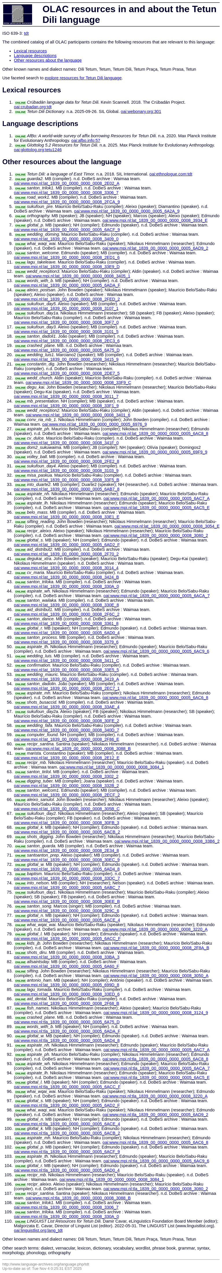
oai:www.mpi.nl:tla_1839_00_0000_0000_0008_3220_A (155, 1096)
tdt (26, 33)
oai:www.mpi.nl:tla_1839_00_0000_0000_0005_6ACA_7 (156, 1068)
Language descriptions (35, 55)
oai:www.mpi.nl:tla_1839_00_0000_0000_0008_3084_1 (111, 1179)
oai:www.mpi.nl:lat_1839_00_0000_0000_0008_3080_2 (155, 535)
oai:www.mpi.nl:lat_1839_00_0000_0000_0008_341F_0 (66, 442)
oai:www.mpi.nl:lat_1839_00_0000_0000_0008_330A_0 (66, 586)
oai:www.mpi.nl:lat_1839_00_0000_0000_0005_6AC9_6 (156, 651)
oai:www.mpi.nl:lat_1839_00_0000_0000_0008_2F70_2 (66, 554)
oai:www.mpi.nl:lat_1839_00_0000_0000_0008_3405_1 (78, 276)
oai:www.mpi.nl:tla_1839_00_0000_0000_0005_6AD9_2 (155, 1114)
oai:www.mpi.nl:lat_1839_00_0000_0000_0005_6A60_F (66, 966)
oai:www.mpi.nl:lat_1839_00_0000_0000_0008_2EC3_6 (67, 341)
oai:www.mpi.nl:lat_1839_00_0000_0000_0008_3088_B (78, 748)
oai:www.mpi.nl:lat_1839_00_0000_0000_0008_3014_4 (66, 568)
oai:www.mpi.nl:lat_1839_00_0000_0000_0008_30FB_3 (66, 822)
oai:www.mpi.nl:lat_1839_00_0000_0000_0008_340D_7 (66, 730)
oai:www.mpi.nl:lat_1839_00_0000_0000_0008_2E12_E (66, 758)
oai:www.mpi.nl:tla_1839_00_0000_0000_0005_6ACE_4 (67, 1124)
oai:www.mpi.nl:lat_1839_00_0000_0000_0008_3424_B (66, 577)
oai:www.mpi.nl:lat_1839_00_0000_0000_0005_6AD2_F (67, 544)
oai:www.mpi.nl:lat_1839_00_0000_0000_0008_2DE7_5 (67, 373)
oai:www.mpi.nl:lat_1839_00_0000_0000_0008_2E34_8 (66, 850)
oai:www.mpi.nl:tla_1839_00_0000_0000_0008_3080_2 (155, 1188)
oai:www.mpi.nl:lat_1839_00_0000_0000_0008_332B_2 (66, 785)
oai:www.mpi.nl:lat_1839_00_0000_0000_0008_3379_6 (66, 642)
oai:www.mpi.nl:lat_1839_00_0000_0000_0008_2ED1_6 (67, 257)
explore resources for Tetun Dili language (83, 78)
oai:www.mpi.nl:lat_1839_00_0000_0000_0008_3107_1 (66, 308)
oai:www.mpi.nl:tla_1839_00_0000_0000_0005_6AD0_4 (67, 1170)
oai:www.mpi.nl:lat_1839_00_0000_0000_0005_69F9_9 (155, 452)
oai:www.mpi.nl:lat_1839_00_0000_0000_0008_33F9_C (78, 382)
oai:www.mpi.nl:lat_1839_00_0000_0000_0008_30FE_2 (66, 720)
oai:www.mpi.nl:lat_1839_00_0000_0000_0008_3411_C (66, 660)
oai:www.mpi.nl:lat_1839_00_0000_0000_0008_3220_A (155, 929)
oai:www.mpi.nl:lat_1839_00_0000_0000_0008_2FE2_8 (66, 461)
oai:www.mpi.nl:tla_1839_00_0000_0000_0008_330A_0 (66, 1216)
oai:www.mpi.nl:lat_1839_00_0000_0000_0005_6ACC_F (67, 938)
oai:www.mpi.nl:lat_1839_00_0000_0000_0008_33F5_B (66, 480)
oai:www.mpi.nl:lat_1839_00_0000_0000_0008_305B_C (67, 808)
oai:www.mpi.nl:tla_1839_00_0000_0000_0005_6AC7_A (156, 1049)
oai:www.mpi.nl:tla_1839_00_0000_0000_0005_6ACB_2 (67, 1133)
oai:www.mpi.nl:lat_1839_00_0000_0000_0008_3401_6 (78, 415)
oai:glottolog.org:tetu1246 (38, 149)
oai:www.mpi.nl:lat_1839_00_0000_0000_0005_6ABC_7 (67, 887)
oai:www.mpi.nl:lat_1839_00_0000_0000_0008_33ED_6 (67, 994)
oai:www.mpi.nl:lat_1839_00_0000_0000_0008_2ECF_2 (67, 795)
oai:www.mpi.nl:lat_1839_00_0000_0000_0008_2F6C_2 (66, 614)
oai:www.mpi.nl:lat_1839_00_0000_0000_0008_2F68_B (66, 1003)
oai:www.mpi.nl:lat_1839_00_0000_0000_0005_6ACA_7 (156, 595)
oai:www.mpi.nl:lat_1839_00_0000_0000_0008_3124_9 (155, 1012)
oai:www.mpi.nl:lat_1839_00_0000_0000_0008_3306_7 (66, 192)
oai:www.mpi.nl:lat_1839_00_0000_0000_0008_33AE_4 (66, 707)
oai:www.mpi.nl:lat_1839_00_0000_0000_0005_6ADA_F (67, 285)
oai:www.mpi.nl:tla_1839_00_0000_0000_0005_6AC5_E (156, 1077)
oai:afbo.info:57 (85, 140)
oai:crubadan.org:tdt (32, 107)
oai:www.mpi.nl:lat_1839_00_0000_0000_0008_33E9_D (67, 266)
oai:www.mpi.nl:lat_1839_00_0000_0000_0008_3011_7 (66, 396)
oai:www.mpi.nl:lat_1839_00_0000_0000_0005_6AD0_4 (67, 632)
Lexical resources (30, 51)
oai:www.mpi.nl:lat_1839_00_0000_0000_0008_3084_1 (111, 767)
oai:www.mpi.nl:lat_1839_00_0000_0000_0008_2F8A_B (156, 947)
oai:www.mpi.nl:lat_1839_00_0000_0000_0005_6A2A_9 (127, 211)
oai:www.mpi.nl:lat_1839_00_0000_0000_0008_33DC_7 (67, 878)
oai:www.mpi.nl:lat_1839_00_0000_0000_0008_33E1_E (66, 517)
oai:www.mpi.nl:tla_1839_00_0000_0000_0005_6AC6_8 (155, 1142)
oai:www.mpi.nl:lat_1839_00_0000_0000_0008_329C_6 (66, 910)
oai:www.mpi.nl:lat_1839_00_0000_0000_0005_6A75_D (67, 350)
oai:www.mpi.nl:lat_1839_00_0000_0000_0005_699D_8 (66, 985)
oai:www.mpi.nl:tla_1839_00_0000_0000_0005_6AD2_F (67, 1105)
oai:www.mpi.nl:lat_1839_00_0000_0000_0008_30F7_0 (66, 322)
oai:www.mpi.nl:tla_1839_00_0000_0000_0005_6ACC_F (67, 1086)
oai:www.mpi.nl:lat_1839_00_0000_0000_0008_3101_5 (66, 331)
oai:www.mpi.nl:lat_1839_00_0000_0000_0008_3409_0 (66, 239)
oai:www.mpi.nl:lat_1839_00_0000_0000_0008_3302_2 (66, 776)
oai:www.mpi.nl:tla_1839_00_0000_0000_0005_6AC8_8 (155, 1059)
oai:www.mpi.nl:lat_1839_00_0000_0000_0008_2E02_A (66, 183)
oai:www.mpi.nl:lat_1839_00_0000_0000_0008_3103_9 (66, 470)
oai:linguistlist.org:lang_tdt (38, 1230)
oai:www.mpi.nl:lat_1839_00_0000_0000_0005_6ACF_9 (67, 229)
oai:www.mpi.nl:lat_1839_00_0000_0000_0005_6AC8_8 (155, 433)
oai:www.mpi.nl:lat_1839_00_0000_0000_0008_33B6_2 (166, 841)
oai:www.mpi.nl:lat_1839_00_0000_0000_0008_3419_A (66, 679)
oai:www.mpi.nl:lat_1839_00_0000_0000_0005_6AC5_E (156, 507)
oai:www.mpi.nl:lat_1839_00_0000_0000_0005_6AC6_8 (155, 697)
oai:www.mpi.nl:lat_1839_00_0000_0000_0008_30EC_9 (67, 859)
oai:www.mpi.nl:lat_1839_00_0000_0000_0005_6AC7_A (156, 498)
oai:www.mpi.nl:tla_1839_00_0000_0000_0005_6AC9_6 (156, 1161)
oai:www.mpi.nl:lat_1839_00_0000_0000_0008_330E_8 (66, 605)
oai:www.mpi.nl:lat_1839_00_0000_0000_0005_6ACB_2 (67, 832)
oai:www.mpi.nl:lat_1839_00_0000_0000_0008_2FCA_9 (67, 202)
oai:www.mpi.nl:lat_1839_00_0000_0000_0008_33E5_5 (66, 669)
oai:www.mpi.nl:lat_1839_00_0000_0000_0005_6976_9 (94, 424)
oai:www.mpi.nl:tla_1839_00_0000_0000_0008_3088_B (78, 1198)
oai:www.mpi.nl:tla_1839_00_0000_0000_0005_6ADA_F (67, 1031)
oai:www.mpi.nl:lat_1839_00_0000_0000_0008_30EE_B (67, 901)
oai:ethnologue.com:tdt (170, 174)
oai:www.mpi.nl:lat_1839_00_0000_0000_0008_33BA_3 (66, 957)
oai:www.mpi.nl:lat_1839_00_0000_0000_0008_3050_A (155, 975)
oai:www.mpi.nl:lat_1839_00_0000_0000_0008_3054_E (166, 526)
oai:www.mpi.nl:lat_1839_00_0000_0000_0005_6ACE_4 (67, 920)
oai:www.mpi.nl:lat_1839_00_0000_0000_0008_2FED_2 (67, 299)
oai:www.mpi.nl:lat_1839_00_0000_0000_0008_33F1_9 (66, 405)
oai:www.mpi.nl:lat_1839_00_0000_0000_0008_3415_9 (66, 359)
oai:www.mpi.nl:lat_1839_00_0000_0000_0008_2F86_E (66, 739)
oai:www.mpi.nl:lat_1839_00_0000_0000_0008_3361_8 (66, 623)
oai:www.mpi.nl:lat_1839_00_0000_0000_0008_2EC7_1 (67, 688)
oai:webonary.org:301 (141, 111)
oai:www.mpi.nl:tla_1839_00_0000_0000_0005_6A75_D (67, 1022)
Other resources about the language (48, 60)
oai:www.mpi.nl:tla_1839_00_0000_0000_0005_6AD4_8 (67, 1040)
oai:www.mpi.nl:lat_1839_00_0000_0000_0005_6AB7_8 (66, 489)
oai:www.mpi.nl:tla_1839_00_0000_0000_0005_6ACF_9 (67, 1151)
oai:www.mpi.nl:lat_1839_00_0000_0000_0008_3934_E (155, 220)
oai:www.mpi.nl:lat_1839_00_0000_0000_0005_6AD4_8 (67, 869)
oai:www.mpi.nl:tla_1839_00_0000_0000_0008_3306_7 (66, 1207)
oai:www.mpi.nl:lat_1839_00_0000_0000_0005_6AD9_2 (155, 248)
